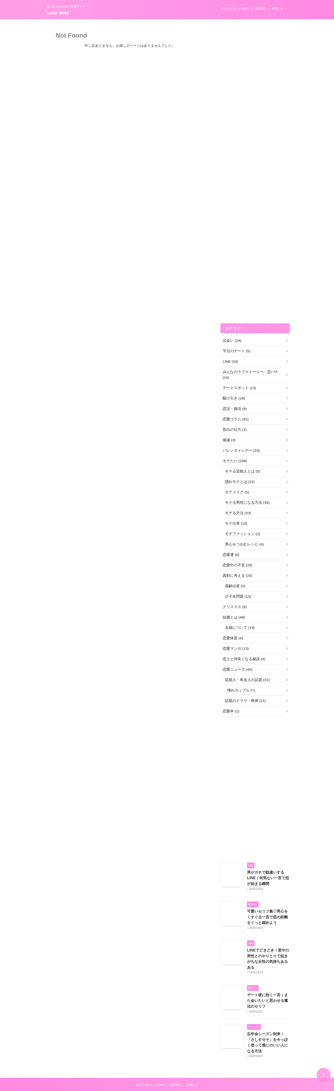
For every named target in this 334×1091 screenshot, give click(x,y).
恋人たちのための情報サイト (167, 1069)
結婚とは (277, 8)
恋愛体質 (260, 8)
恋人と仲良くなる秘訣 (235, 8)
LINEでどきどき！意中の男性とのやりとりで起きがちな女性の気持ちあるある (268, 947)
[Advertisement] (255, 201)
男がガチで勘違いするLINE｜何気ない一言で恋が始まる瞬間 (268, 872)
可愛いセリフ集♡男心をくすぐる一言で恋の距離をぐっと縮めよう (268, 909)
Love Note (57, 12)
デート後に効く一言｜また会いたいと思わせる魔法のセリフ (268, 984)
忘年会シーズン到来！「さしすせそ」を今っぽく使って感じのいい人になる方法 (268, 1022)
